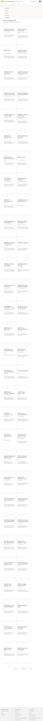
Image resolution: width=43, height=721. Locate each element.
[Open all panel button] (3, 4)
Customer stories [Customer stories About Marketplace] (3, 714)
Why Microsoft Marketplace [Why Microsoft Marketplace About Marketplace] (5, 711)
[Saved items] (27, 1)
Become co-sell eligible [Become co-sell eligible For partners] (32, 719)
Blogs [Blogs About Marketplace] (2, 712)
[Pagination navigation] (23, 669)
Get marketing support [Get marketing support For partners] (32, 714)
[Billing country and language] (34, 1)
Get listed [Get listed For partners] (30, 712)
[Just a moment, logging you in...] (39, 1)
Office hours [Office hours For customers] (16, 711)
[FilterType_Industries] (4, 13)
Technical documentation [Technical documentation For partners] (32, 716)
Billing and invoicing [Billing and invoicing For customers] (17, 719)
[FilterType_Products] (4, 10)
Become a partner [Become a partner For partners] (31, 711)
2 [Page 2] (21, 668)
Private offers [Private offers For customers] (17, 716)
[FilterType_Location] (4, 8)
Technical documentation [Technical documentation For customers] (18, 714)
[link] (9, 34)
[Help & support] (26, 1)
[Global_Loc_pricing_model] (4, 17)
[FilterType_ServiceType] (4, 15)
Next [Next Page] (31, 668)
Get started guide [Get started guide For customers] (17, 712)
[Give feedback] (25, 1)
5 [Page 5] (28, 668)
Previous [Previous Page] (15, 668)
